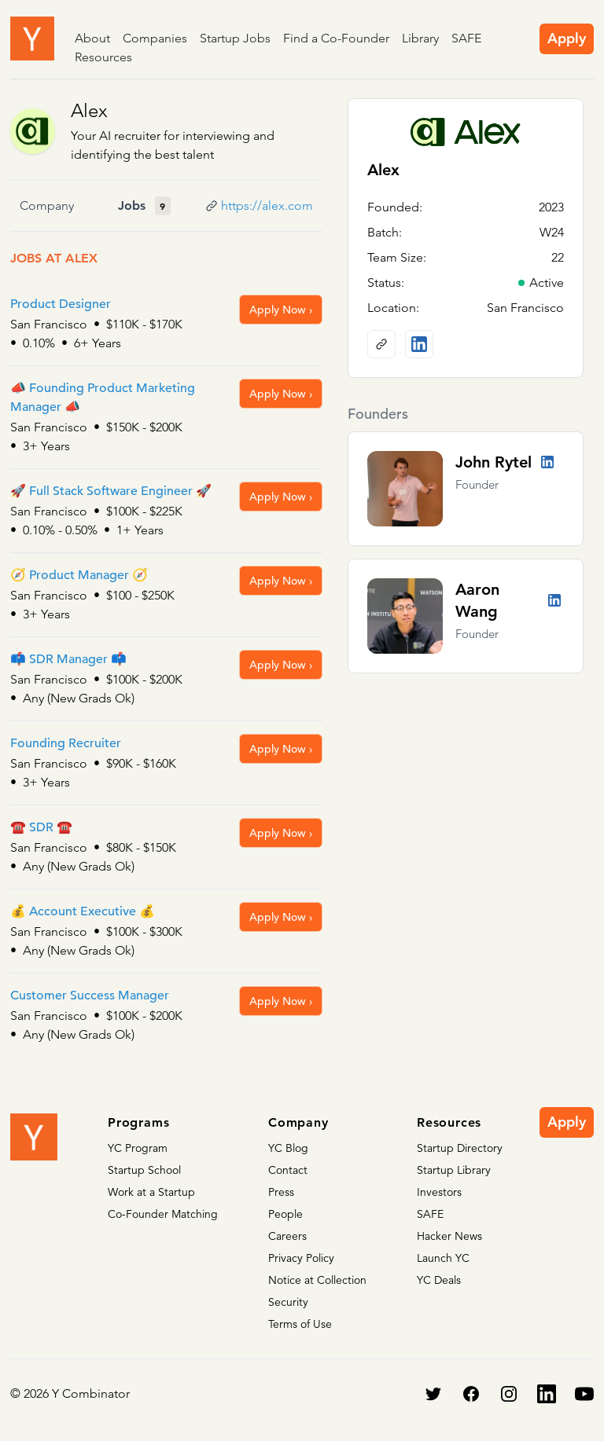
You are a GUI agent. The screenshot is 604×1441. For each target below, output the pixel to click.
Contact (288, 1170)
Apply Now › (280, 309)
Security (288, 1302)
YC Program (138, 1148)
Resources (103, 57)
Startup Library (454, 1170)
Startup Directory (460, 1148)
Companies (155, 38)
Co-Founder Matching (163, 1214)
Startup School (144, 1170)
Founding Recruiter (65, 743)
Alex (89, 110)
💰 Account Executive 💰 (82, 911)
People (285, 1214)
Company (47, 205)
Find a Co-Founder (336, 38)
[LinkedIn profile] (419, 344)
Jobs (131, 205)
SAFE (466, 38)
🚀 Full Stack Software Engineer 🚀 (111, 491)
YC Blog (288, 1148)
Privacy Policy (301, 1258)
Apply (566, 38)
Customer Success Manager (89, 995)
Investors (439, 1192)
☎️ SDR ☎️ (41, 827)
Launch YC (443, 1258)
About (92, 38)
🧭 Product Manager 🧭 (79, 575)
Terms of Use (300, 1324)
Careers (287, 1236)
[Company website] (381, 344)
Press (281, 1192)
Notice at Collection (317, 1280)
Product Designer (60, 304)
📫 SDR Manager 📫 (68, 659)
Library (420, 38)
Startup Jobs (235, 38)
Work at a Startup (151, 1192)
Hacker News (449, 1236)
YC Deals (439, 1280)
